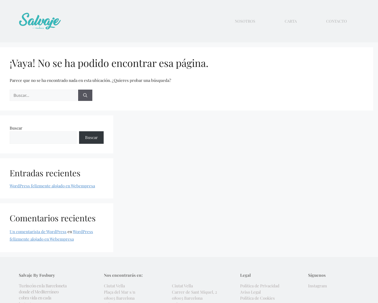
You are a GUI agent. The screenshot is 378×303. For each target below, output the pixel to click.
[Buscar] (85, 95)
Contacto (336, 21)
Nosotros (245, 21)
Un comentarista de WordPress (38, 231)
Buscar (16, 128)
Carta (291, 21)
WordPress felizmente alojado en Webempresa (52, 185)
